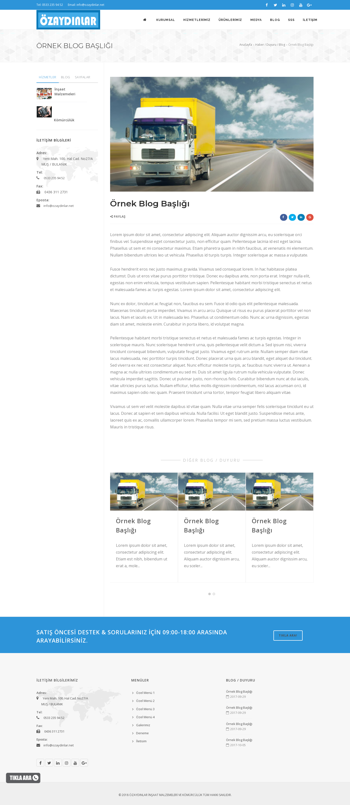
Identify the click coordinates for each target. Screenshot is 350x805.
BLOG (275, 20)
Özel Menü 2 (145, 701)
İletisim (141, 741)
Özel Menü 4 (145, 717)
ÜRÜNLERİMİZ (230, 20)
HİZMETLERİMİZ (196, 20)
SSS (291, 20)
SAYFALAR (82, 77)
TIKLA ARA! (288, 635)
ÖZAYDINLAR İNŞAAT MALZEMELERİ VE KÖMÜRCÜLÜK (165, 795)
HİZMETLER (47, 77)
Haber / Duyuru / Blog (270, 45)
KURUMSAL (165, 20)
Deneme (142, 733)
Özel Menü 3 (145, 709)
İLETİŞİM (310, 20)
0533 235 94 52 (54, 178)
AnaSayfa (245, 45)
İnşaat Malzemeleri (64, 91)
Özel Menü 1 (145, 692)
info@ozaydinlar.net (59, 205)
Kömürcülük (64, 120)
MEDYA (256, 20)
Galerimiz (143, 725)
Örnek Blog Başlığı (239, 691)
